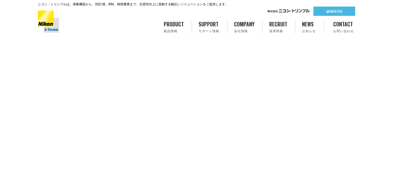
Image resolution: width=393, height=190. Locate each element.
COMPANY (244, 27)
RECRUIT (278, 27)
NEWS (309, 27)
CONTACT (343, 27)
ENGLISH (334, 11)
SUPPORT (209, 27)
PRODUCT (174, 27)
